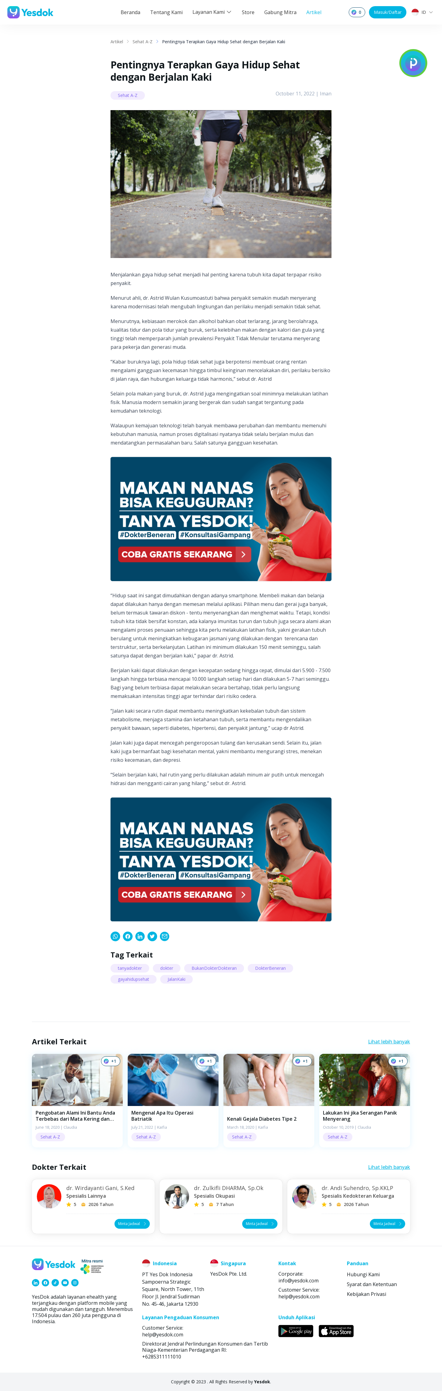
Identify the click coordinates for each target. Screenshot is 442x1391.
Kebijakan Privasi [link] (366, 1294)
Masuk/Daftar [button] (387, 12)
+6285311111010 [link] (161, 1356)
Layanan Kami (212, 12)
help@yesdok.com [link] (299, 1296)
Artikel (313, 12)
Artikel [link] (116, 41)
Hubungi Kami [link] (363, 1274)
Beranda (130, 12)
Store (248, 12)
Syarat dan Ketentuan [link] (372, 1284)
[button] (77, 1100)
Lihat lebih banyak (389, 1041)
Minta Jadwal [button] (132, 1223)
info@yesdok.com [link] (298, 1280)
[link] (115, 936)
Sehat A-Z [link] (143, 41)
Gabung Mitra (280, 12)
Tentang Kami (166, 12)
